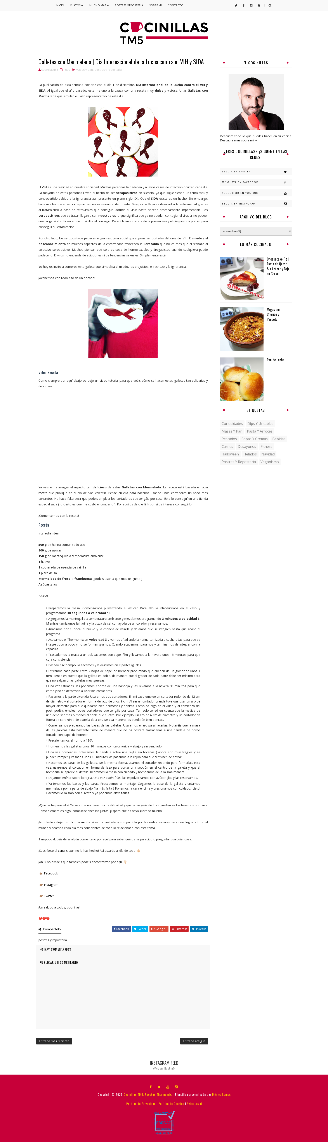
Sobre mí (155, 5)
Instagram (51, 885)
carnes (227, 446)
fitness (266, 446)
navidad (268, 454)
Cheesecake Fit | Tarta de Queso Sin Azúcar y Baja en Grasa (278, 266)
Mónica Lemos (221, 1094)
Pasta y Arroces (259, 431)
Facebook (51, 873)
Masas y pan (84, 70)
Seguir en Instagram (257, 203)
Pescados (229, 438)
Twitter (49, 896)
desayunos (247, 446)
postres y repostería (108, 70)
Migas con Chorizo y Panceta (273, 314)
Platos (76, 5)
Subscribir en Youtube (257, 193)
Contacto (175, 5)
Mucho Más (99, 5)
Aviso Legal (194, 1103)
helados (250, 454)
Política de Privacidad (141, 1103)
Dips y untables (260, 423)
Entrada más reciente (54, 1041)
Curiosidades (232, 423)
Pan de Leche (275, 359)
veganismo (269, 461)
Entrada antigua (194, 1041)
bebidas (278, 438)
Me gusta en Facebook (257, 182)
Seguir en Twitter (257, 171)
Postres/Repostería (129, 5)
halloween (230, 454)
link (146, 504)
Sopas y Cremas (254, 438)
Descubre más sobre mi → (239, 140)
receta (42, 493)
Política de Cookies (171, 1103)
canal (61, 850)
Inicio (60, 5)
